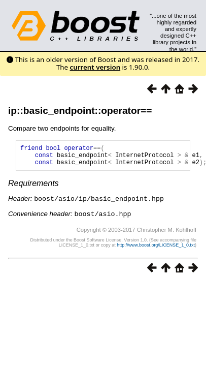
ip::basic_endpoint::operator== (80, 110)
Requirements (33, 188)
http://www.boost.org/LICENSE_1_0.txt (156, 248)
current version (95, 67)
